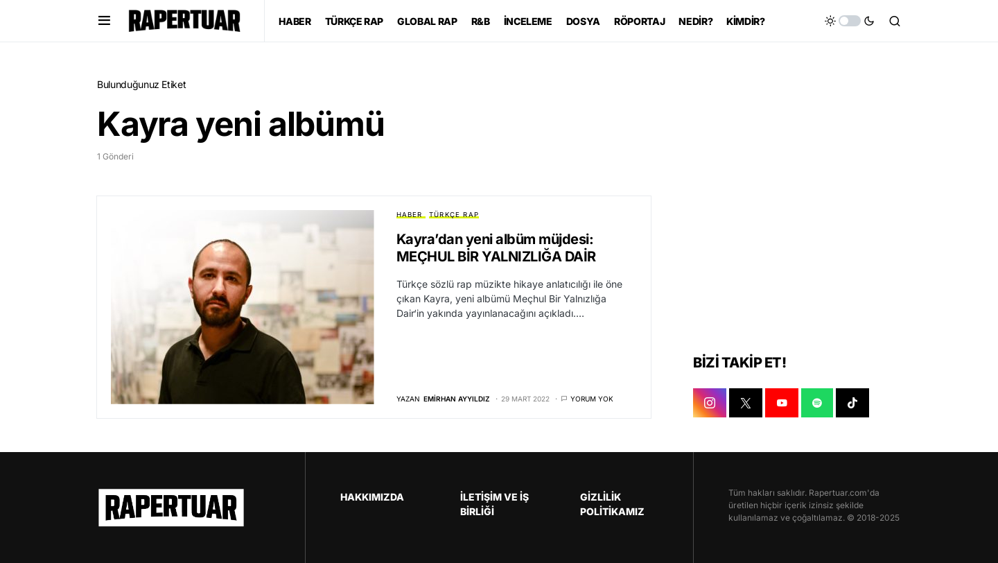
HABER (409, 214)
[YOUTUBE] (781, 402)
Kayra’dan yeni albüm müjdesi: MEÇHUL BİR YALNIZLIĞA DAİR (496, 248)
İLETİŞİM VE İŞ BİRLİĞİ (494, 504)
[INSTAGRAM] (709, 402)
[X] (745, 402)
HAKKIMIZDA (372, 497)
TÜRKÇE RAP (454, 214)
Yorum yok (591, 399)
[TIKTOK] (852, 402)
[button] (104, 20)
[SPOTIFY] (817, 402)
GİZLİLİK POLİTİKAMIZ (612, 504)
